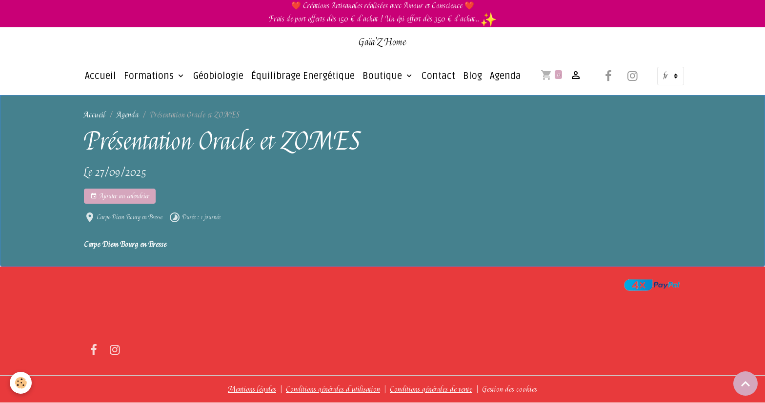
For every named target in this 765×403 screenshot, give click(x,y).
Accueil (100, 76)
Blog (472, 76)
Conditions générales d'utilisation (333, 389)
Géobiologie (218, 76)
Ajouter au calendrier (119, 196)
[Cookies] (21, 383)
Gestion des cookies (509, 389)
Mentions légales (252, 389)
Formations (150, 76)
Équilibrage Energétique (303, 76)
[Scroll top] (745, 383)
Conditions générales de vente (431, 389)
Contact (438, 76)
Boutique (383, 76)
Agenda (505, 76)
